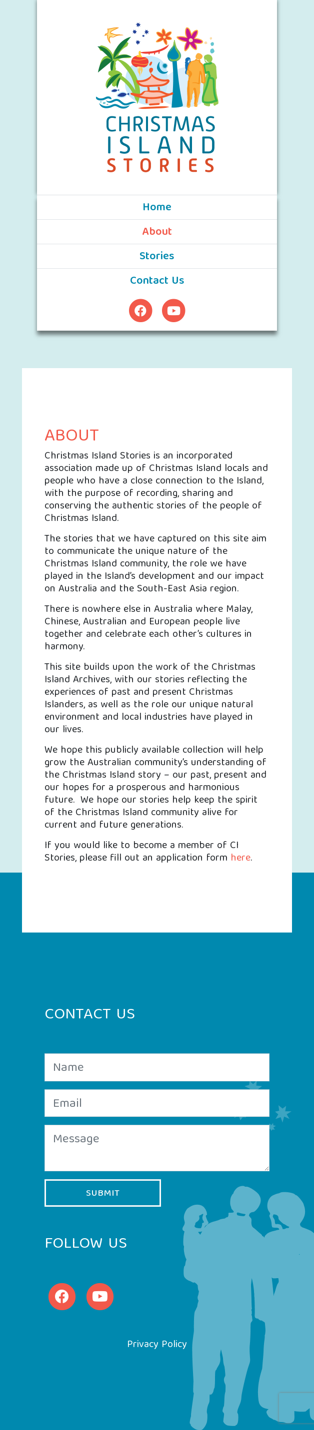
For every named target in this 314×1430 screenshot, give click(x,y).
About (178, 232)
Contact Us (157, 281)
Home (157, 208)
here (240, 858)
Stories (157, 257)
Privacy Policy (157, 1345)
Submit (103, 1193)
